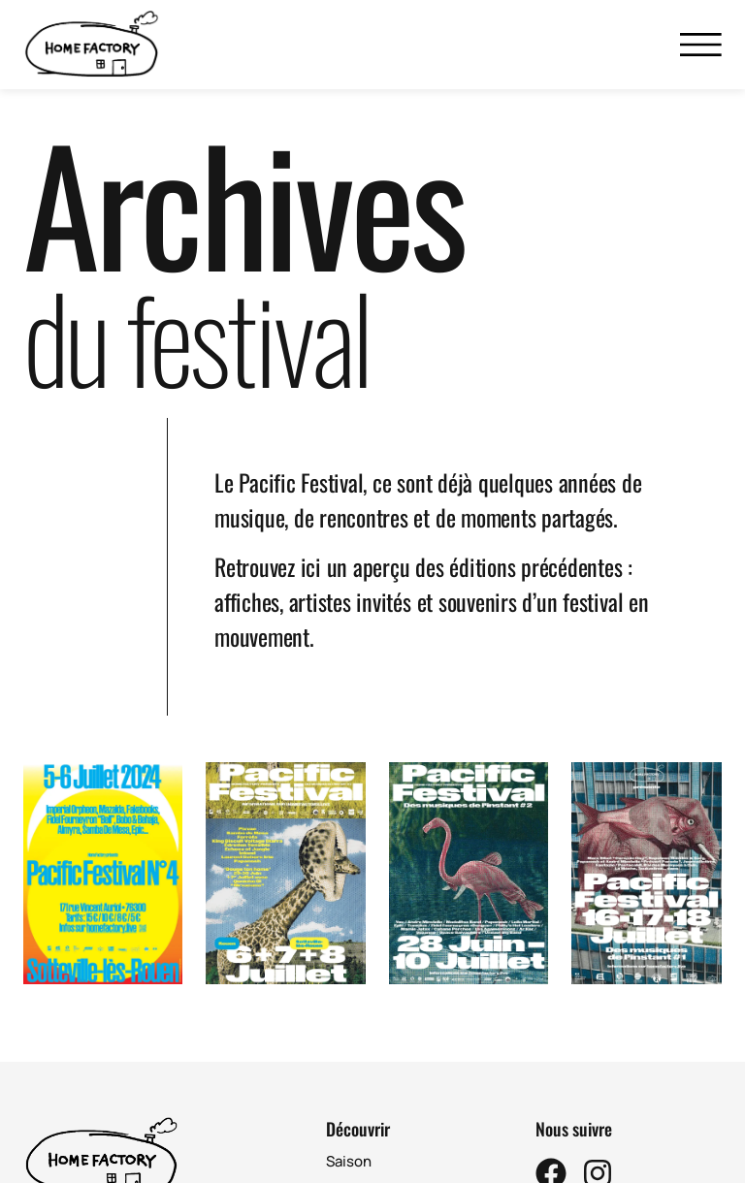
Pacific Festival (376, 1142)
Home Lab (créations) (399, 1170)
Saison (349, 1113)
